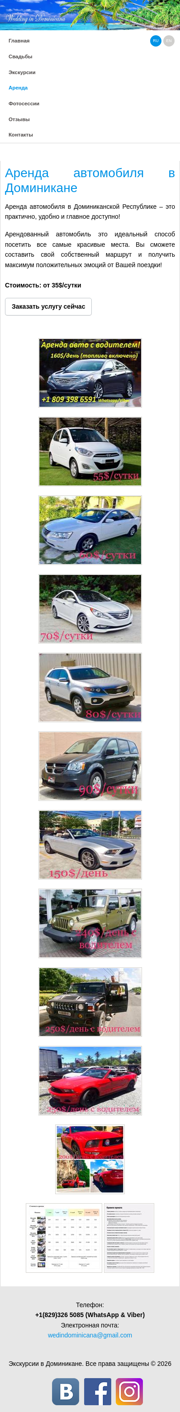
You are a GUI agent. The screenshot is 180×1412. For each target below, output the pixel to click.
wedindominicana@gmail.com (90, 1335)
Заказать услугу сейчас (48, 306)
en (169, 40)
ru (155, 40)
